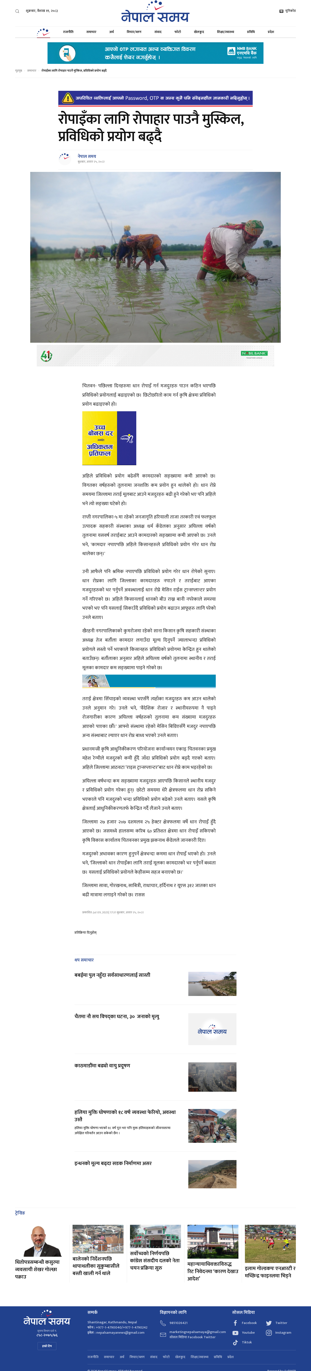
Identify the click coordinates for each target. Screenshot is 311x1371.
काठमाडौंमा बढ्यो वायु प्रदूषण (102, 1066)
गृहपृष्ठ (18, 70)
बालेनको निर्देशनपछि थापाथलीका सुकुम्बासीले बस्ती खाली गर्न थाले (96, 1266)
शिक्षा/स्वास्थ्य (225, 32)
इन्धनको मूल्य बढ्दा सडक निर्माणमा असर (113, 1163)
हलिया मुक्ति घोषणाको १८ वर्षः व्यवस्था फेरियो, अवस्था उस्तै (125, 1116)
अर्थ (111, 32)
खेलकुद (199, 32)
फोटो (178, 32)
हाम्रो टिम (47, 1346)
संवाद (158, 32)
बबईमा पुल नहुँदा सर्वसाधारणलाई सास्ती (112, 975)
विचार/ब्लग (134, 32)
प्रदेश (271, 32)
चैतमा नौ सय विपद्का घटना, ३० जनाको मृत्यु (117, 1016)
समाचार (91, 32)
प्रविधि (251, 32)
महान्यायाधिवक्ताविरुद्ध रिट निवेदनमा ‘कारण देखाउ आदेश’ (212, 1271)
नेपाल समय (87, 156)
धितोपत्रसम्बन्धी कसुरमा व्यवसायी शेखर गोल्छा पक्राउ (37, 1269)
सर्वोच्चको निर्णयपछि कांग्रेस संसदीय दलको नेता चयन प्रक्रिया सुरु (155, 1260)
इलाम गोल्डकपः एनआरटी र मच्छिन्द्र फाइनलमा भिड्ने (270, 1272)
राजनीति (68, 32)
